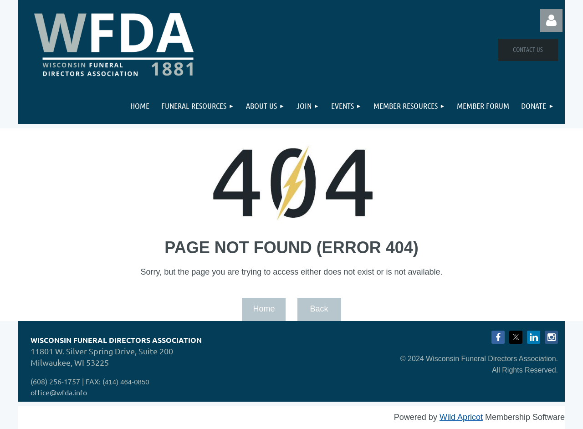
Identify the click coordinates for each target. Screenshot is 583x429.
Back (319, 308)
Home (264, 308)
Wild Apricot (461, 417)
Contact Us (528, 49)
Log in (551, 20)
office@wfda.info (59, 392)
